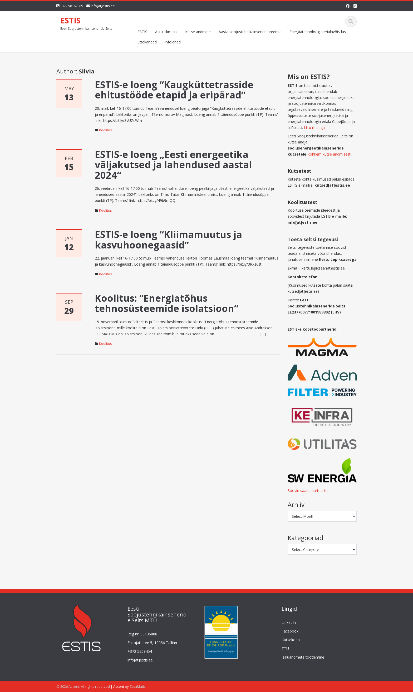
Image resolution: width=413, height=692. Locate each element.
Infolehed (173, 41)
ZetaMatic (137, 686)
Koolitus (105, 130)
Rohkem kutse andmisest (329, 154)
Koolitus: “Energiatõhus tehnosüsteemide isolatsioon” (166, 303)
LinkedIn (286, 622)
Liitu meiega (314, 127)
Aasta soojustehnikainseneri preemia (250, 31)
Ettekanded (147, 41)
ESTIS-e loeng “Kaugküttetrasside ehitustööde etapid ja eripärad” (174, 90)
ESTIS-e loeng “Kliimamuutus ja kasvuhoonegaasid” (168, 239)
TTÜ (282, 648)
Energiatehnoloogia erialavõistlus (317, 31)
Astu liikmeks (166, 31)
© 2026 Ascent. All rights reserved (83, 686)
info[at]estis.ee (103, 5)
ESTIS (70, 20)
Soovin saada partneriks (308, 490)
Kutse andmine (198, 31)
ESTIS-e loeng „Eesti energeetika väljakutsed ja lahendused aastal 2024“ (173, 165)
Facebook (287, 631)
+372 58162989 (71, 5)
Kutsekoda (288, 639)
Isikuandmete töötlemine (300, 657)
